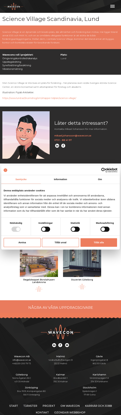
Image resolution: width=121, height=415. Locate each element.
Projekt (49, 397)
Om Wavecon (70, 397)
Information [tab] (60, 179)
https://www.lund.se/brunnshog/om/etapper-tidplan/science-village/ (39, 98)
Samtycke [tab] (21, 179)
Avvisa (22, 242)
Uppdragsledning (11, 61)
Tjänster (30, 397)
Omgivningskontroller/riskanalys (19, 58)
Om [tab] (100, 179)
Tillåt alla (99, 242)
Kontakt (42, 404)
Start (13, 397)
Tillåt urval (60, 242)
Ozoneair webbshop (69, 404)
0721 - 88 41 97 (63, 140)
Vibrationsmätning (12, 69)
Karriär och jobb (98, 397)
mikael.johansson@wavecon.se (72, 135)
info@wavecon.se (22, 351)
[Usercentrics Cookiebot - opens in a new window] (103, 170)
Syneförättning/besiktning (16, 65)
